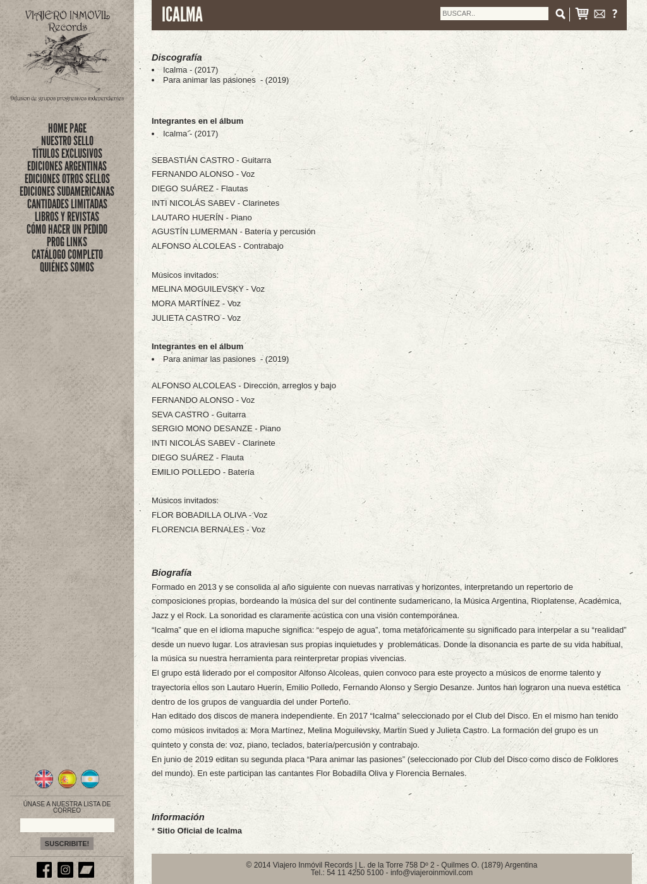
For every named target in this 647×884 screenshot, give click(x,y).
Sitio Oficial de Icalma (199, 830)
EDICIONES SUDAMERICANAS (67, 191)
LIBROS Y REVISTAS (67, 216)
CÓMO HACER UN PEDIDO (67, 229)
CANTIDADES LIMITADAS (67, 204)
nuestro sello (67, 140)
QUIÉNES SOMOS (67, 267)
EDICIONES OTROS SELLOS (67, 178)
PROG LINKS (67, 241)
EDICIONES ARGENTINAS (67, 166)
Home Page (67, 128)
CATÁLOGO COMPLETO (67, 254)
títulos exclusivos (67, 153)
